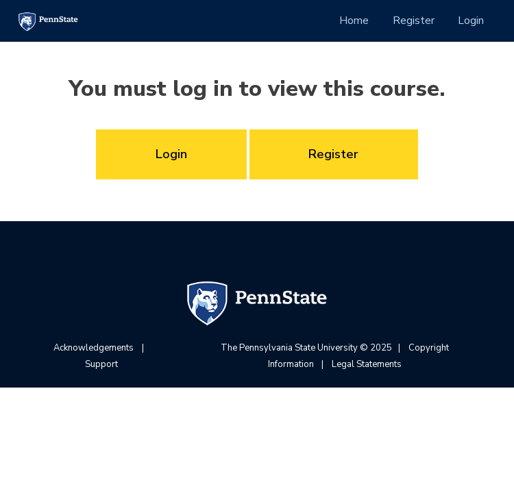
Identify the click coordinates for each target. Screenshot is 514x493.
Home (354, 20)
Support (101, 364)
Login (471, 20)
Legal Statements (367, 364)
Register (414, 20)
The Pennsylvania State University (289, 348)
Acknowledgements (93, 348)
